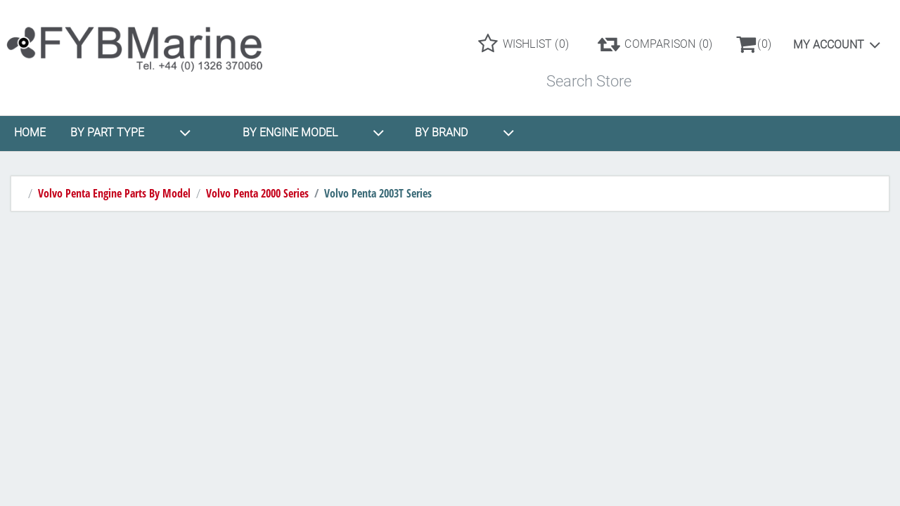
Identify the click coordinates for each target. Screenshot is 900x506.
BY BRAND (465, 133)
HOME (30, 132)
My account (828, 44)
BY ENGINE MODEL (314, 133)
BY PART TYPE (130, 133)
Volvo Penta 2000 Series (257, 193)
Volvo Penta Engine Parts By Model (114, 193)
